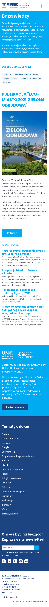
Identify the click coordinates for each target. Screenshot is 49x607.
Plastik (5, 474)
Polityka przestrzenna (10, 78)
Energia (5, 447)
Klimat (5, 465)
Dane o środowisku (10, 438)
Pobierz (12, 233)
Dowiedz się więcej (15, 407)
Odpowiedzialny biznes (12, 469)
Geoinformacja (8, 451)
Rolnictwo (6, 487)
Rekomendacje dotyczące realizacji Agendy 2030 (18, 291)
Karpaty (5, 460)
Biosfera (5, 434)
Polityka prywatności (10, 597)
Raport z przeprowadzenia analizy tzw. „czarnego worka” (23, 252)
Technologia (7, 500)
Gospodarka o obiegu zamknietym (25, 74)
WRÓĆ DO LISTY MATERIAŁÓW (16, 67)
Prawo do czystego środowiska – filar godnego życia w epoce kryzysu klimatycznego (23, 310)
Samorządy (7, 82)
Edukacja (6, 443)
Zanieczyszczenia (10, 513)
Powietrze (6, 482)
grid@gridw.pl (13, 584)
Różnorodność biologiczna (31, 78)
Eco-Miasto (7, 74)
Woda (4, 509)
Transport (6, 505)
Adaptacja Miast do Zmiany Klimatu (19, 272)
